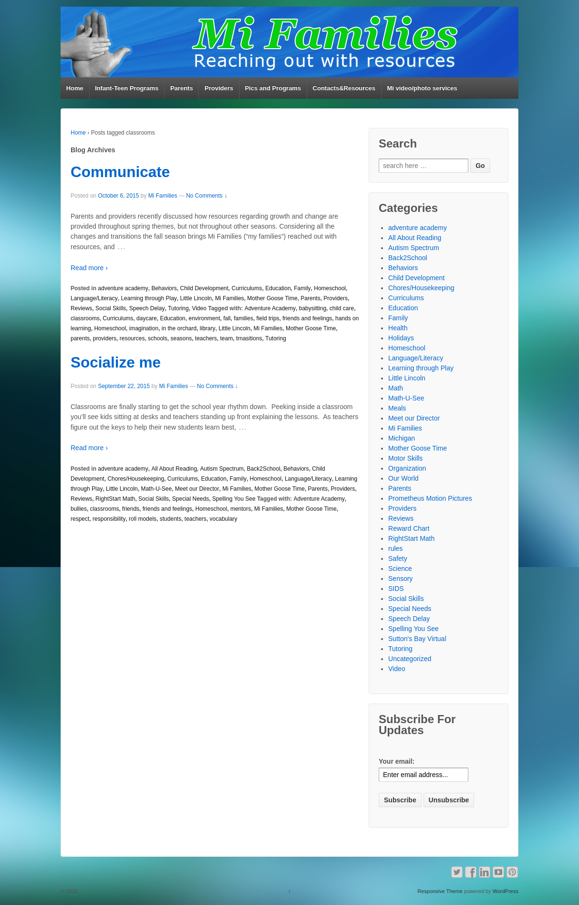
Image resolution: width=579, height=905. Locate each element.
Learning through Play (148, 298)
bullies (79, 508)
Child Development (204, 288)
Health (397, 328)
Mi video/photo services (422, 88)
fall (226, 318)
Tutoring (178, 308)
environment (204, 318)
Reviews (81, 308)
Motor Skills (405, 458)
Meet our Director (197, 488)
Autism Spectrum (222, 468)
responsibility (109, 519)
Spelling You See (234, 498)
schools (157, 338)
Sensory (400, 578)
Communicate (120, 171)
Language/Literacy (94, 298)
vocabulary (224, 519)
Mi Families (162, 195)
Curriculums (247, 288)
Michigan (401, 438)
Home (74, 88)
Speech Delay (147, 308)
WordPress (505, 891)
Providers (219, 88)
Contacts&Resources (344, 88)
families (243, 318)
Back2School (263, 468)
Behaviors (163, 288)
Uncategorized (409, 659)
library (208, 328)
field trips (268, 318)
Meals (397, 408)
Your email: (396, 761)
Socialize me (116, 362)
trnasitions (249, 338)
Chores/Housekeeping (135, 478)
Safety (397, 558)
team (226, 338)
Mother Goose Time (272, 298)
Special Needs (190, 498)
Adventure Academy (270, 308)
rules (395, 548)
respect (80, 519)
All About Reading (173, 468)
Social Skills (110, 308)
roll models (142, 519)
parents (80, 338)
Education (277, 288)
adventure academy (123, 288)
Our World (403, 478)
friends (130, 508)
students (170, 519)
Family (302, 288)
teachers (206, 338)
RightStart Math (115, 498)
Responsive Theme (440, 891)
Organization (407, 468)
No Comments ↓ (206, 195)
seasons (181, 338)
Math (395, 388)
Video (199, 308)
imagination (143, 328)
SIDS (396, 588)
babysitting (312, 308)
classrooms (85, 318)
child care (342, 308)
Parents (181, 88)
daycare (146, 318)
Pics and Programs (273, 88)
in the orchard (179, 328)
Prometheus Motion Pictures (430, 498)
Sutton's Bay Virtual (417, 638)
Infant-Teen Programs (126, 88)
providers (104, 338)
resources (132, 338)
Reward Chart (408, 528)
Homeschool (330, 288)
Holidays (401, 338)
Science (400, 568)
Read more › (89, 268)
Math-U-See (156, 488)
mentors (240, 508)
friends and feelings (307, 318)
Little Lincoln (196, 298)
